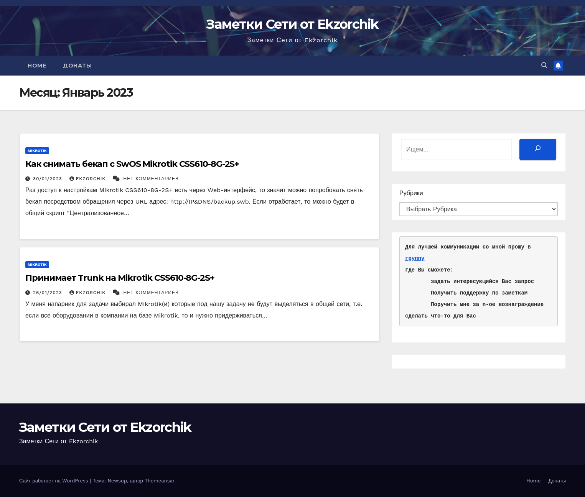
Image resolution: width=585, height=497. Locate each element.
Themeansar (160, 481)
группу (414, 258)
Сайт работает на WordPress (54, 481)
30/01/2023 (48, 178)
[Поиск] (537, 149)
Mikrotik (37, 150)
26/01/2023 (48, 292)
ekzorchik (88, 178)
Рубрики (411, 193)
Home (37, 65)
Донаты (77, 65)
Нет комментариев (151, 178)
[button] (544, 65)
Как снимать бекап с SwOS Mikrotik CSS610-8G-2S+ (132, 164)
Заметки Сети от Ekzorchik (292, 24)
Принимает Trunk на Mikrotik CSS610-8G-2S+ (119, 278)
